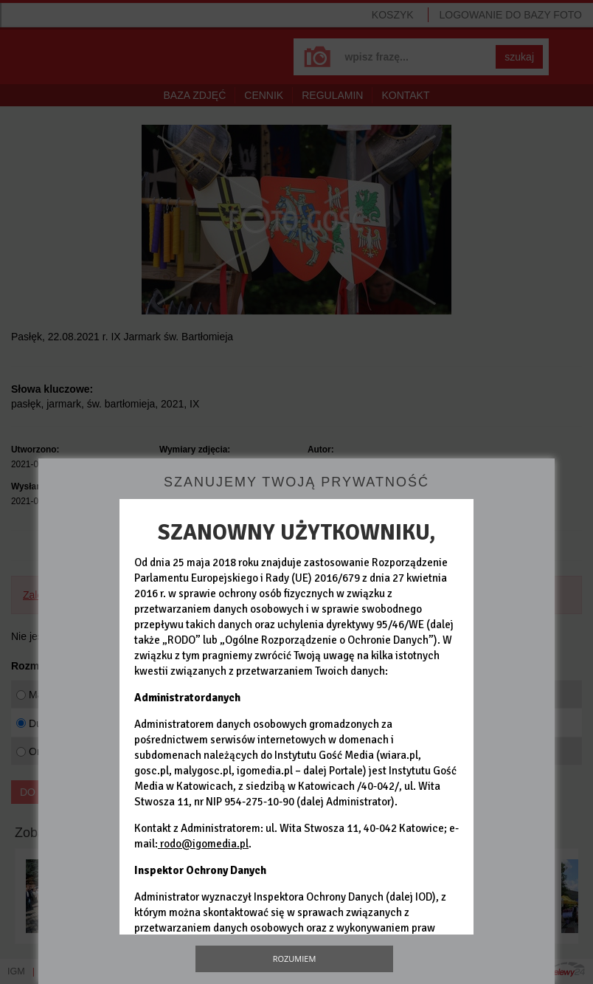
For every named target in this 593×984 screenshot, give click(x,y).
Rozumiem (294, 958)
